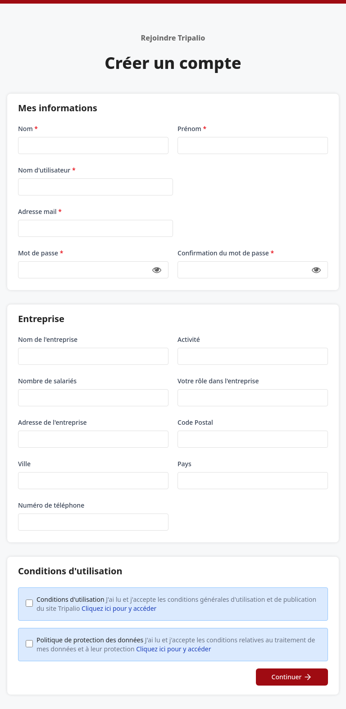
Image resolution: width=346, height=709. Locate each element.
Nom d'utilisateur (47, 170)
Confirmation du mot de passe (226, 253)
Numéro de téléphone (51, 505)
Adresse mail (40, 211)
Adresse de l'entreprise (52, 422)
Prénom (192, 128)
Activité (189, 339)
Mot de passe (40, 253)
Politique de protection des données (175, 644)
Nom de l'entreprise (47, 339)
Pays (184, 463)
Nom (28, 128)
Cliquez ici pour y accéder (119, 608)
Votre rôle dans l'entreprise (218, 381)
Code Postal (195, 422)
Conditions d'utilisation (176, 604)
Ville (24, 463)
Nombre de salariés (47, 381)
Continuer (292, 677)
